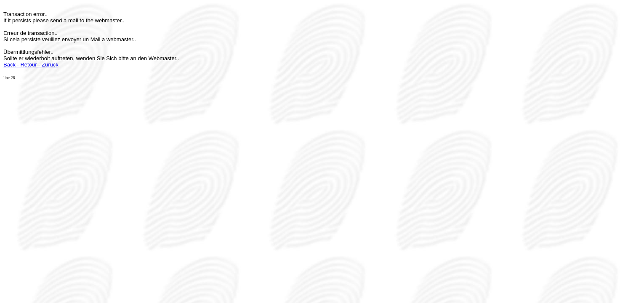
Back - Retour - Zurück (31, 64)
